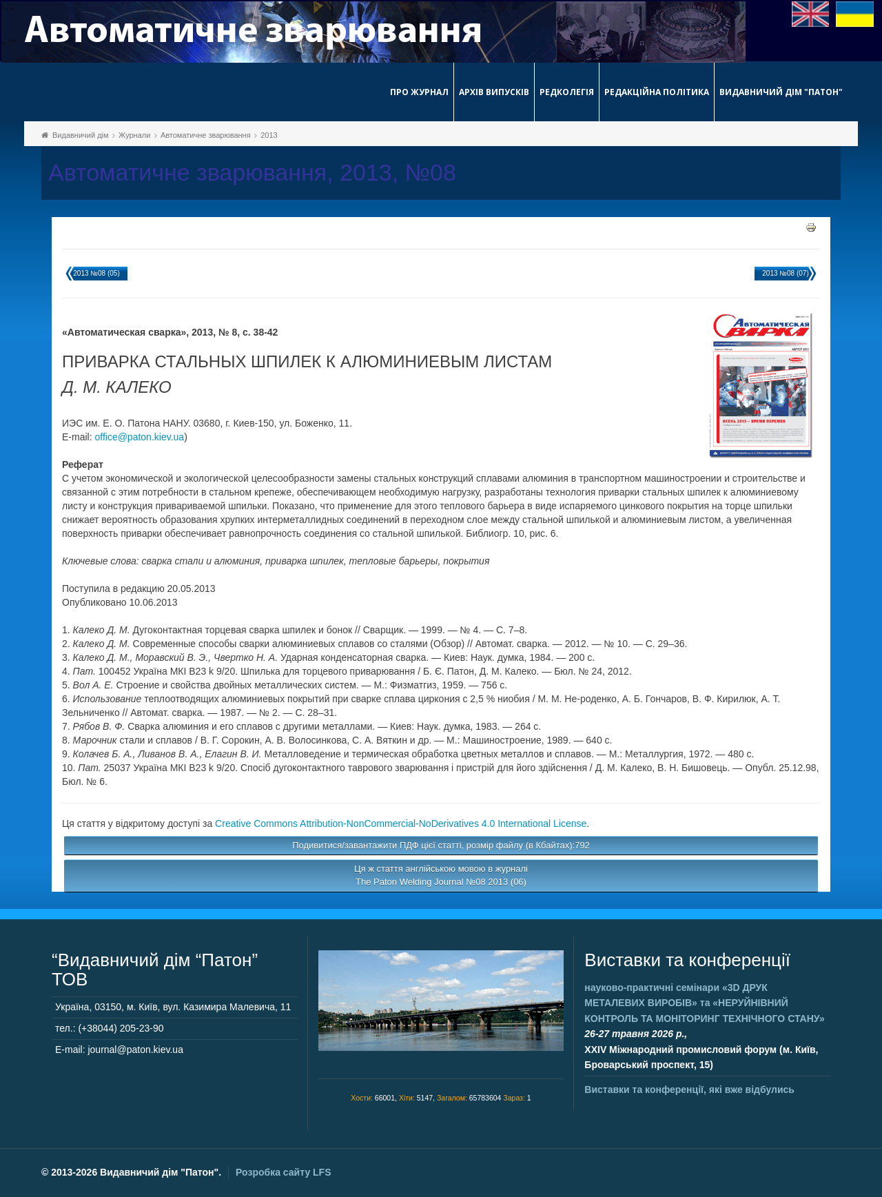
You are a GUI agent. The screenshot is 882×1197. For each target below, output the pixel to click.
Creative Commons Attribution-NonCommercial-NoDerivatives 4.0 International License (400, 823)
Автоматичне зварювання (206, 135)
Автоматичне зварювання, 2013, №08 (252, 172)
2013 (268, 135)
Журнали (134, 135)
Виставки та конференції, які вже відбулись (689, 1089)
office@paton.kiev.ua (139, 436)
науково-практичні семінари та (704, 1003)
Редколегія (567, 92)
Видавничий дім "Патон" (781, 92)
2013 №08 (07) (785, 273)
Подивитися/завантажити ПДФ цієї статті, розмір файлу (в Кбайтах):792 (441, 845)
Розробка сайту (283, 1172)
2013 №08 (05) (96, 273)
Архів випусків (494, 92)
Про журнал (419, 92)
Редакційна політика (656, 92)
